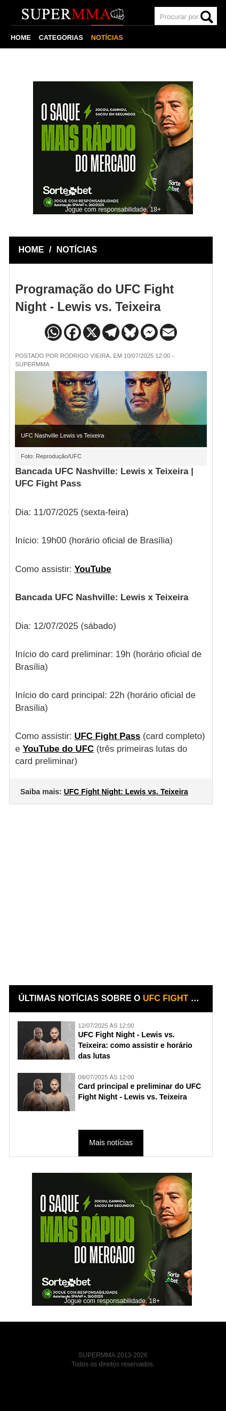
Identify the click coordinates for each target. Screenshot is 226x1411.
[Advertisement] (112, 886)
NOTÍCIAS (107, 37)
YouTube (92, 568)
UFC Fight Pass (107, 735)
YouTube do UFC (58, 748)
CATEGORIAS (61, 37)
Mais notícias (111, 1142)
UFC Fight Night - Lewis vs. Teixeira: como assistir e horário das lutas (135, 1045)
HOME (21, 37)
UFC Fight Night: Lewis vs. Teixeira (126, 791)
